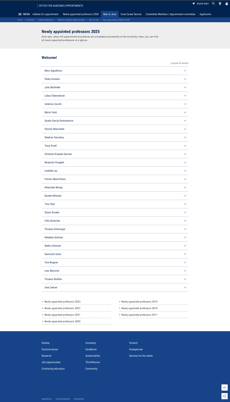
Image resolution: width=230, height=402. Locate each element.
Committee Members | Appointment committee (170, 14)
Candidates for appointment (43, 14)
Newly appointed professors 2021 (62, 314)
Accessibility (79, 399)
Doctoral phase (50, 349)
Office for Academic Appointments (61, 5)
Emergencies (136, 349)
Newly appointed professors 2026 (81, 14)
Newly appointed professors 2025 (116, 20)
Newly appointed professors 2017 (139, 314)
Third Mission (93, 362)
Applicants (205, 14)
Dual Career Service (131, 14)
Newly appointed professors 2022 (62, 308)
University (30, 20)
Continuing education (53, 368)
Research (47, 355)
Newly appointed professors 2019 (139, 301)
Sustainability (93, 355)
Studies (46, 342)
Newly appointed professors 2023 (62, 301)
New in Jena (109, 14)
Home (19, 20)
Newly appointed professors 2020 (62, 321)
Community (92, 368)
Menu (23, 14)
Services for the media (141, 355)
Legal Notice (47, 399)
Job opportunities (51, 362)
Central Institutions (45, 20)
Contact (133, 342)
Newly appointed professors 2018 (139, 308)
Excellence (91, 349)
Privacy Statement (63, 399)
